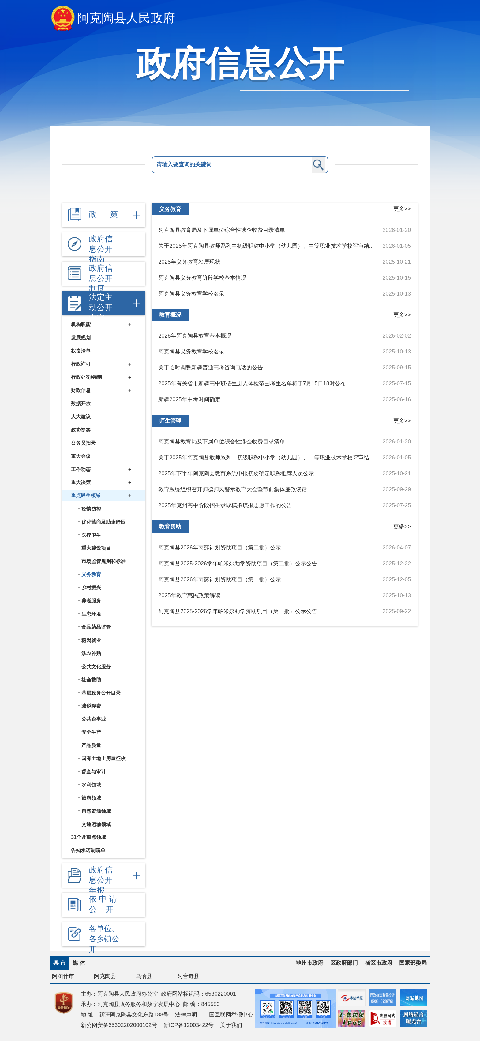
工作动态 (81, 469)
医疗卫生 (91, 534)
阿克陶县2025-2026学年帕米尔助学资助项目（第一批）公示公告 (237, 611)
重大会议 (81, 456)
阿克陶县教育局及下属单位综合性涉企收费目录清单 (221, 230)
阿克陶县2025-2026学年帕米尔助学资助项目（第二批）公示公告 (237, 563)
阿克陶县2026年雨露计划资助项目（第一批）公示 (219, 579)
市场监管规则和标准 (103, 561)
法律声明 (186, 1015)
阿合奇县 (188, 976)
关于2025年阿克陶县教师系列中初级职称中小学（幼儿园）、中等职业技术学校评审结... (265, 246)
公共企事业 (93, 719)
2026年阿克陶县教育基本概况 (194, 336)
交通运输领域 (96, 824)
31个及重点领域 (88, 837)
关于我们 (231, 1025)
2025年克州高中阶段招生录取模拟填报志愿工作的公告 (225, 505)
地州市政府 (309, 963)
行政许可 (81, 364)
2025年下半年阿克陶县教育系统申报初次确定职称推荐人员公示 (236, 473)
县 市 (59, 963)
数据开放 (81, 403)
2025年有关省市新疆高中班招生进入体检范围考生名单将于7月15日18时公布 (252, 383)
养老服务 (91, 600)
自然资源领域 (96, 811)
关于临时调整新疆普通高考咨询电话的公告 (210, 367)
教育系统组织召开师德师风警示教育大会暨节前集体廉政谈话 (232, 489)
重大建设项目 (96, 548)
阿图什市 (63, 976)
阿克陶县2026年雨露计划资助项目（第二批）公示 (219, 548)
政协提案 (81, 429)
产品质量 (91, 745)
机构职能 (81, 324)
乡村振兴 (91, 587)
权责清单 (81, 350)
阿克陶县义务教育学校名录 (191, 294)
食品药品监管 (96, 627)
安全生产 (91, 732)
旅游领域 (91, 798)
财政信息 (81, 390)
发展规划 (81, 337)
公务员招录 (83, 443)
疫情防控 (91, 508)
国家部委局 (413, 963)
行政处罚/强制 (86, 377)
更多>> (402, 209)
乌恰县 (144, 976)
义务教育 (91, 574)
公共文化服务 (96, 666)
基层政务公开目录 (101, 692)
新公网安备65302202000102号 (119, 1025)
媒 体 (79, 963)
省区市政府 (378, 963)
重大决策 (81, 482)
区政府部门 (344, 963)
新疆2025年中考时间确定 (189, 399)
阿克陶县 (105, 976)
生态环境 (91, 614)
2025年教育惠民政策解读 (189, 595)
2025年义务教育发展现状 (189, 262)
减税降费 (91, 705)
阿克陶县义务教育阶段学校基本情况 (202, 278)
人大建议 (81, 416)
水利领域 (91, 784)
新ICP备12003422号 (188, 1025)
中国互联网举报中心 (228, 1015)
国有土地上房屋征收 (103, 758)
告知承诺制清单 (88, 850)
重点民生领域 (85, 495)
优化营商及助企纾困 (103, 521)
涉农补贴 (91, 653)
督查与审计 (93, 771)
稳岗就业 (91, 640)
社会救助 (91, 679)
